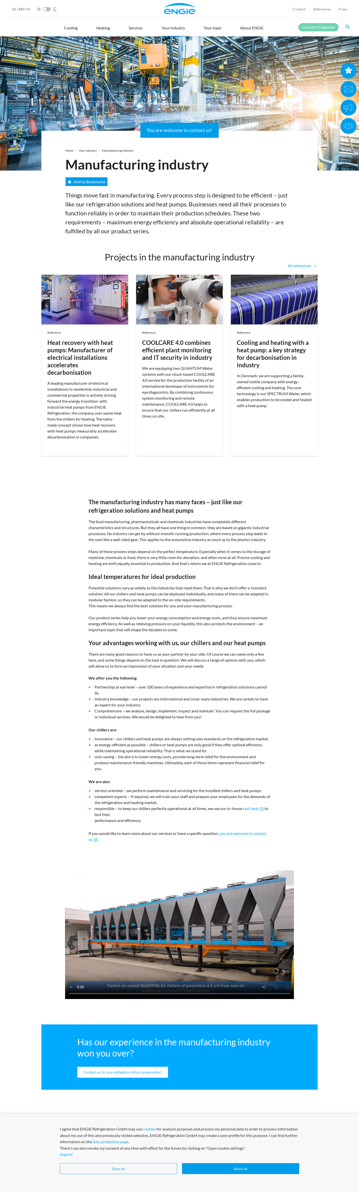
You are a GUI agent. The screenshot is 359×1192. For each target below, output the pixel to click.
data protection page (110, 1169)
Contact (299, 9)
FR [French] (28, 9)
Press (343, 9)
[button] (71, 30)
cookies (149, 1156)
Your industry (88, 150)
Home (69, 150)
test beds (253, 808)
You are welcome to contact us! (179, 130)
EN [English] (21, 9)
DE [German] (14, 9)
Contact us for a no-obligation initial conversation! (123, 1072)
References (322, 9)
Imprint (66, 1181)
